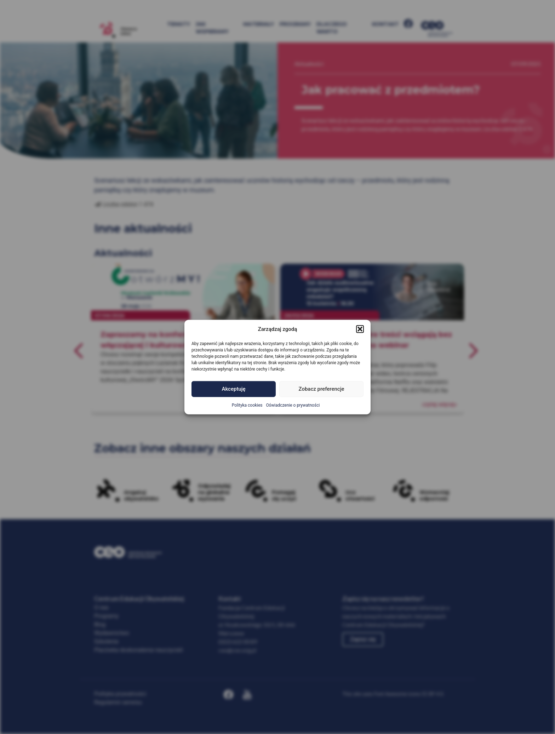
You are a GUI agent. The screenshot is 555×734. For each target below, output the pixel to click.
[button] (360, 329)
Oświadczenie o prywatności (293, 404)
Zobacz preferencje (321, 389)
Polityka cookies (247, 404)
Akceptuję (233, 389)
